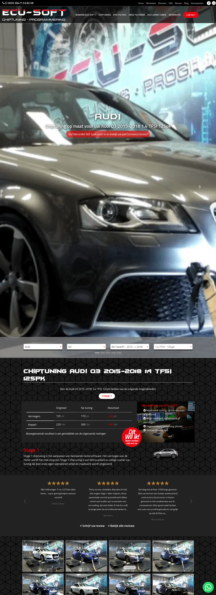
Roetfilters (119, 14)
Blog (186, 3)
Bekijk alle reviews (121, 526)
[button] (16, 178)
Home (141, 3)
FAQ (171, 3)
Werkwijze (151, 3)
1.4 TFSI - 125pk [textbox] (164, 347)
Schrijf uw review (92, 526)
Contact (190, 14)
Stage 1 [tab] (107, 396)
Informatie (175, 14)
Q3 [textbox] (70, 347)
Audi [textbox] (27, 347)
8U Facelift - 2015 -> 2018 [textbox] (127, 347)
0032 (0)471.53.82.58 (17, 3)
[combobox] (43, 347)
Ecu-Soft (86, 14)
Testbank (137, 14)
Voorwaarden (197, 3)
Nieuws (178, 3)
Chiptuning (105, 14)
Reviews (162, 3)
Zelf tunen (156, 14)
